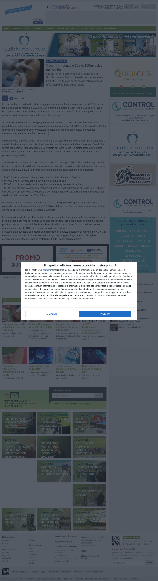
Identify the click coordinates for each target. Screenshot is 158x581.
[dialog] (79, 291)
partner (46, 270)
